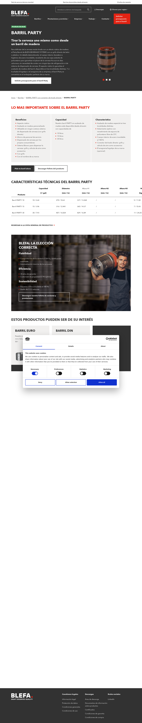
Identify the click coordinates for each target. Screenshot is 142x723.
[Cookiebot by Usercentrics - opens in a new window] (107, 339)
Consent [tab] (39, 346)
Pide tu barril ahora (23, 169)
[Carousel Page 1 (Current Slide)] (103, 80)
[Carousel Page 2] (106, 80)
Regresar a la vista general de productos (32, 225)
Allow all (102, 382)
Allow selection (71, 382)
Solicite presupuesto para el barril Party (31, 81)
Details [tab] (71, 346)
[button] (118, 9)
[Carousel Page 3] (110, 80)
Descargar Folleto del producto (51, 169)
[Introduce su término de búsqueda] (71, 9)
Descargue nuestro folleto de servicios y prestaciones (39, 297)
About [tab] (103, 346)
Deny (40, 382)
